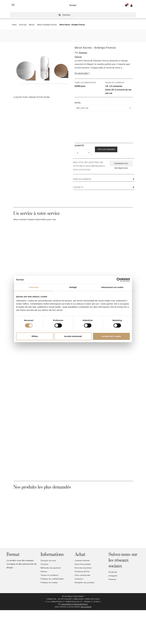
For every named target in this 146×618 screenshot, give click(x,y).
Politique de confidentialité (52, 579)
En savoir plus (81, 73)
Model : (78, 103)
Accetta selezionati (73, 336)
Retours (44, 571)
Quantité (79, 145)
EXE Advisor (86, 607)
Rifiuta (35, 336)
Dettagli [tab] (73, 287)
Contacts (44, 564)
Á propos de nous (48, 560)
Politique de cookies (49, 582)
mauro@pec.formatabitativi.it (75, 604)
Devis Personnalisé (83, 564)
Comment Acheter (82, 560)
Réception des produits (84, 582)
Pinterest (112, 579)
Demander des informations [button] (121, 164)
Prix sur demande (106, 149)
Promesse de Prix (82, 571)
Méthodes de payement (51, 568)
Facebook (113, 572)
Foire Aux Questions (83, 568)
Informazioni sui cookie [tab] (112, 287)
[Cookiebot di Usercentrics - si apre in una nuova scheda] (118, 280)
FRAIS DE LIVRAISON (82, 179)
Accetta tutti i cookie (111, 336)
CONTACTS (78, 187)
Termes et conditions (49, 575)
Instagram (113, 576)
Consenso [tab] (33, 287)
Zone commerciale (82, 575)
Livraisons (79, 579)
